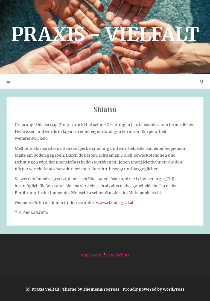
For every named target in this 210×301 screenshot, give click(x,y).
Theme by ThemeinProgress (90, 289)
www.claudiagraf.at (114, 202)
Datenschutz (118, 255)
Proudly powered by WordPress (153, 289)
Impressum (92, 255)
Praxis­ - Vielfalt (105, 34)
